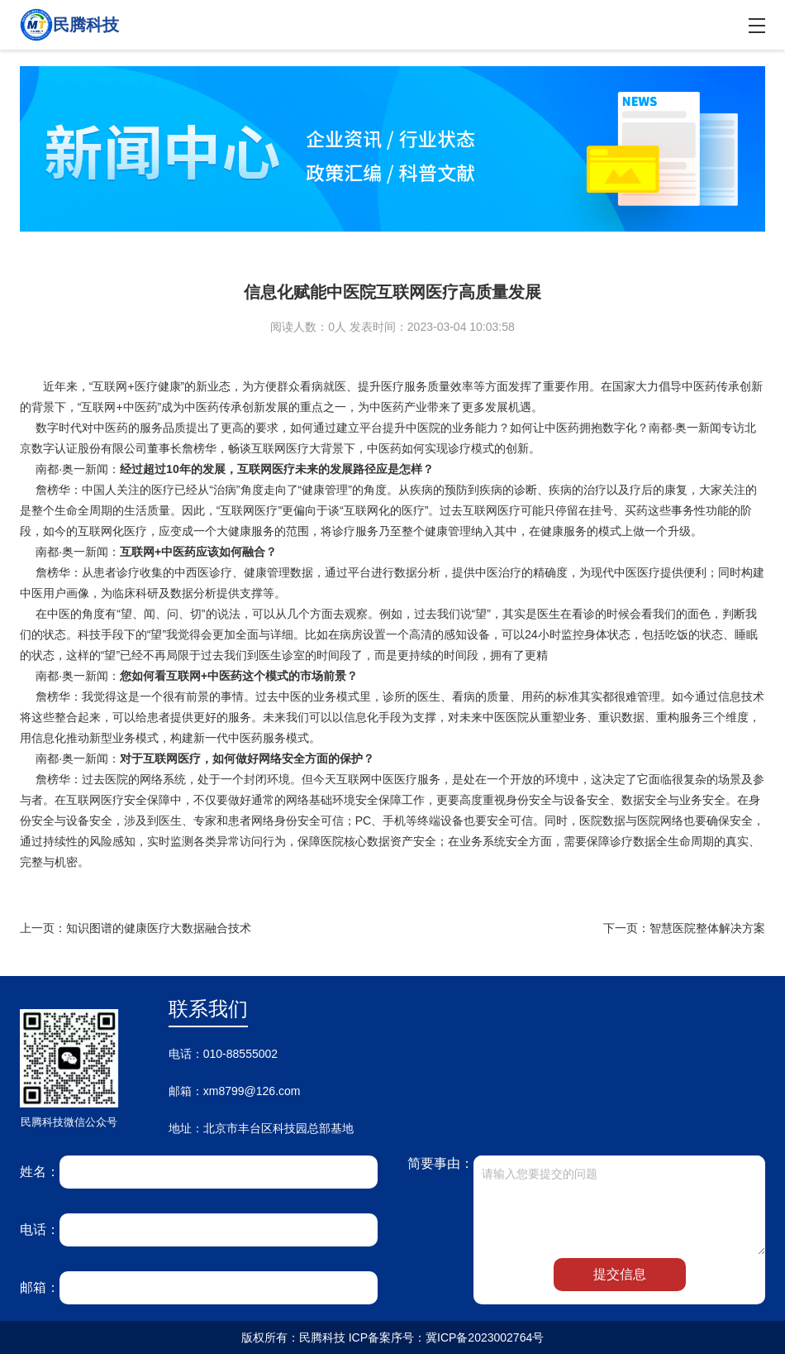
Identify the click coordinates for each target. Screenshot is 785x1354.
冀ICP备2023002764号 (485, 1337)
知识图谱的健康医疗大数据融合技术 (158, 928)
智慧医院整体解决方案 (707, 928)
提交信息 (619, 1274)
